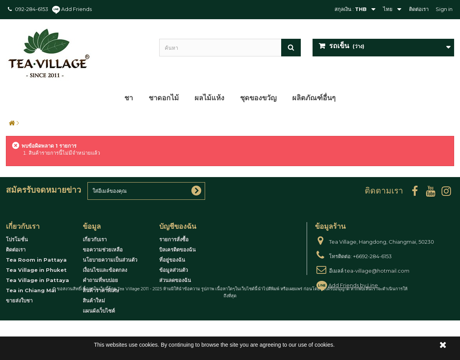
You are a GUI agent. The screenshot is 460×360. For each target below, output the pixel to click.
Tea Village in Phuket (36, 270)
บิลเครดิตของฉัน (177, 249)
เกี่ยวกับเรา (95, 239)
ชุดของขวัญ (258, 98)
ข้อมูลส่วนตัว (173, 270)
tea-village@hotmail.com (377, 271)
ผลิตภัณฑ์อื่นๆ (314, 98)
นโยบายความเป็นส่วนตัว (110, 260)
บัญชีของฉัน (177, 226)
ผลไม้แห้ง (209, 98)
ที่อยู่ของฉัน (172, 260)
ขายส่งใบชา (19, 300)
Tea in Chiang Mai (31, 290)
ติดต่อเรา (419, 9)
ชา (128, 98)
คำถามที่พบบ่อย (100, 280)
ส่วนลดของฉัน (175, 280)
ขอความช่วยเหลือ (103, 249)
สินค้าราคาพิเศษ (101, 290)
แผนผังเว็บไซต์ (99, 311)
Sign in (444, 9)
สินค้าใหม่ (94, 300)
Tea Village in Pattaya (37, 280)
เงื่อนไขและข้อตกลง (105, 270)
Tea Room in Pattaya (36, 260)
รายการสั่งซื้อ (174, 239)
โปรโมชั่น (17, 239)
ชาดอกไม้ (164, 98)
